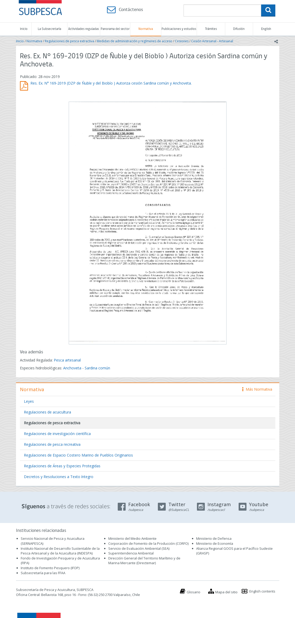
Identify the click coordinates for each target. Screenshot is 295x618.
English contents (262, 591)
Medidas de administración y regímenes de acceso (134, 41)
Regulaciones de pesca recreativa (52, 444)
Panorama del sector (115, 29)
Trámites (211, 29)
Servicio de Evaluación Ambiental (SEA (138, 548)
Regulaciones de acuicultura (47, 412)
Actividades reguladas (83, 29)
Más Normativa (257, 389)
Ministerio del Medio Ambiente (132, 538)
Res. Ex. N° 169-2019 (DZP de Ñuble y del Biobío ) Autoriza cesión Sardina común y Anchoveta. (111, 83)
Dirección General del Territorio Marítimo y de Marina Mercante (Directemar (144, 560)
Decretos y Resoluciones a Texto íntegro (58, 476)
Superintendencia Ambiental (131, 553)
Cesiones (182, 41)
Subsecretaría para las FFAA (43, 572)
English (266, 29)
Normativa (145, 29)
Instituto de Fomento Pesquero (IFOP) (50, 567)
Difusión (239, 29)
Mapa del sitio (226, 592)
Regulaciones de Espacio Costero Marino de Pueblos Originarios (78, 455)
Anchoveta (72, 367)
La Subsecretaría (49, 29)
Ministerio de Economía (214, 543)
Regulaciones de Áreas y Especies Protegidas (62, 465)
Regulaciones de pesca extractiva (69, 41)
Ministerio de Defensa (214, 538)
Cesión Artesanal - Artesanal (212, 41)
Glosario (193, 592)
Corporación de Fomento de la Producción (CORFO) (148, 543)
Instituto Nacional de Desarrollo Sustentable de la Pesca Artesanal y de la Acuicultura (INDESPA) (60, 551)
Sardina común (97, 367)
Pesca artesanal (67, 360)
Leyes (29, 401)
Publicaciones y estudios (179, 29)
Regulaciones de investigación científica (57, 433)
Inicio (24, 29)
